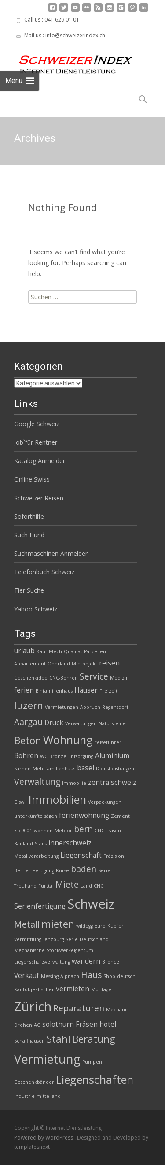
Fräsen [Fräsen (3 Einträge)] (87, 1024)
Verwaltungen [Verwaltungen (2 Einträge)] (81, 723)
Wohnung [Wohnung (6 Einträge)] (68, 739)
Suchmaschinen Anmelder (51, 553)
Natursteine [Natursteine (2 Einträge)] (112, 723)
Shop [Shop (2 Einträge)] (109, 976)
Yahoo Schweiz (35, 609)
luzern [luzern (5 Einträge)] (28, 705)
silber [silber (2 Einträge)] (47, 989)
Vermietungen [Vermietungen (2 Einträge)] (61, 707)
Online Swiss (32, 479)
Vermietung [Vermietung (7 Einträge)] (47, 1059)
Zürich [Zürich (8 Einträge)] (32, 1006)
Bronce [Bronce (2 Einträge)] (110, 962)
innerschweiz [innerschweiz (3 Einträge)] (70, 843)
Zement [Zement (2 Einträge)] (120, 816)
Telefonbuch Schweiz (44, 572)
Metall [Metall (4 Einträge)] (27, 924)
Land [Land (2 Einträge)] (86, 886)
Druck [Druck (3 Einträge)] (53, 722)
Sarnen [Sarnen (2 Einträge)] (22, 769)
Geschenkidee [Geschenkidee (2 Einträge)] (31, 678)
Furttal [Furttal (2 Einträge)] (46, 886)
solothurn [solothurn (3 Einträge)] (58, 1024)
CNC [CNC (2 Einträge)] (98, 886)
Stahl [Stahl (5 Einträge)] (58, 1039)
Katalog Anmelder (39, 461)
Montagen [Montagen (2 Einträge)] (102, 989)
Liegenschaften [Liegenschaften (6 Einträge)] (94, 1079)
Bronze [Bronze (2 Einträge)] (57, 756)
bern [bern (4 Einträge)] (83, 829)
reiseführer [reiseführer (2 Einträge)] (108, 742)
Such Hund (29, 535)
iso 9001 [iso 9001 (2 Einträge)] (23, 830)
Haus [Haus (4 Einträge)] (91, 975)
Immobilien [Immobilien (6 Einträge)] (57, 799)
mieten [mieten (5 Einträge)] (57, 924)
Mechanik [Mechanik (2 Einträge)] (117, 1010)
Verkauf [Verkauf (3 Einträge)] (26, 975)
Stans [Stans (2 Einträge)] (41, 844)
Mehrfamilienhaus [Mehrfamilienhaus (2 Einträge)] (54, 769)
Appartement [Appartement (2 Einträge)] (30, 664)
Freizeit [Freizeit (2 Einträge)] (108, 691)
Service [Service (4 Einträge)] (94, 676)
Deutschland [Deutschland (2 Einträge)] (94, 939)
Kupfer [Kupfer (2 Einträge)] (115, 926)
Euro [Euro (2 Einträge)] (100, 926)
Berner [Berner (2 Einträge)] (22, 870)
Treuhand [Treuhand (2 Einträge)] (25, 886)
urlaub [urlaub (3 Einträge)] (24, 650)
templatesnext (32, 1147)
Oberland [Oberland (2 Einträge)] (59, 664)
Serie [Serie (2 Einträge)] (72, 939)
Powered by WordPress (44, 1137)
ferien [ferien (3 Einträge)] (24, 690)
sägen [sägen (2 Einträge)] (50, 816)
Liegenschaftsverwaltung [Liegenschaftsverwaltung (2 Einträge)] (42, 962)
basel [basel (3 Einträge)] (85, 768)
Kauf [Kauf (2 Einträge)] (42, 651)
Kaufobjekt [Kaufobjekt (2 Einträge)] (27, 989)
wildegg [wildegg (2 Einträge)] (84, 926)
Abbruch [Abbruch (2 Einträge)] (90, 707)
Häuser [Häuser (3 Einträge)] (86, 690)
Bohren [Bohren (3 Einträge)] (26, 755)
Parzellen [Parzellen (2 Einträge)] (95, 651)
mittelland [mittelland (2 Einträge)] (49, 1096)
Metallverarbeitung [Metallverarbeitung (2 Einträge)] (36, 856)
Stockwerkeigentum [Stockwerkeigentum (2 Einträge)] (70, 950)
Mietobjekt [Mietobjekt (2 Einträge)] (84, 664)
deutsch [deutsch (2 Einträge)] (126, 976)
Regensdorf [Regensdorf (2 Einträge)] (115, 707)
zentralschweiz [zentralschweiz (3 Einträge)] (112, 782)
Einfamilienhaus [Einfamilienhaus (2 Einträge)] (54, 691)
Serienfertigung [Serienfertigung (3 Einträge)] (40, 906)
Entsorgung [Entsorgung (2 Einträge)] (80, 756)
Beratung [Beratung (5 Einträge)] (93, 1039)
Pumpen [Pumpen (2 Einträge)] (92, 1062)
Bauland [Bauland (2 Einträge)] (23, 844)
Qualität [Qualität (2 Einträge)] (73, 651)
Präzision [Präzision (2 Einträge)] (113, 856)
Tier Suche (29, 590)
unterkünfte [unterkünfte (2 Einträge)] (28, 816)
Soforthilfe (29, 516)
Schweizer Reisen (38, 498)
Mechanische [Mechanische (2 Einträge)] (29, 950)
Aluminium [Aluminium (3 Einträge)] (112, 755)
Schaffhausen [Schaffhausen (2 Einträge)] (29, 1041)
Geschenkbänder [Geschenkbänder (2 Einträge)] (34, 1082)
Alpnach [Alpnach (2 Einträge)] (69, 976)
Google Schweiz (36, 424)
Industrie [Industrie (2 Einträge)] (24, 1096)
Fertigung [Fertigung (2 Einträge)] (43, 870)
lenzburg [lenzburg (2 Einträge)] (53, 939)
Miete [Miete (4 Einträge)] (67, 884)
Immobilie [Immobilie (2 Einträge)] (74, 783)
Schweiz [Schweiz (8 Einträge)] (90, 904)
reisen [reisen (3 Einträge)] (109, 663)
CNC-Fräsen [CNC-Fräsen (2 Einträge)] (108, 830)
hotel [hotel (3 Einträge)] (107, 1024)
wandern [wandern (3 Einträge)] (86, 961)
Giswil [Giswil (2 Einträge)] (20, 802)
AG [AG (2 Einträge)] (37, 1025)
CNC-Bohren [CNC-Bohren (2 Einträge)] (63, 678)
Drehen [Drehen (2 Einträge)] (23, 1025)
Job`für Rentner (35, 442)
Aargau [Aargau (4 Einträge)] (28, 722)
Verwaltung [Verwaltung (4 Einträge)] (37, 781)
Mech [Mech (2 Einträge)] (55, 651)
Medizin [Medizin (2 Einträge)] (119, 678)
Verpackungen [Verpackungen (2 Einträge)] (104, 802)
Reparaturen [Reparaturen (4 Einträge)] (78, 1008)
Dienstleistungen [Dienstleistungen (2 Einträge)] (115, 769)
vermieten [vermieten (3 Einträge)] (72, 988)
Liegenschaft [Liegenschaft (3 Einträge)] (81, 855)
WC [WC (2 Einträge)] (44, 756)
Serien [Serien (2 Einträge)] (106, 870)
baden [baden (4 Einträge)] (83, 869)
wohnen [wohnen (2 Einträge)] (43, 830)
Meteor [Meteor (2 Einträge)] (63, 830)
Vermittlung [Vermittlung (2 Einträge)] (27, 939)
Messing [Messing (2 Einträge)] (50, 976)
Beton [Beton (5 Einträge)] (27, 740)
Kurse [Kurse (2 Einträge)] (62, 870)
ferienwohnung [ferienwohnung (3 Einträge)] (84, 815)
